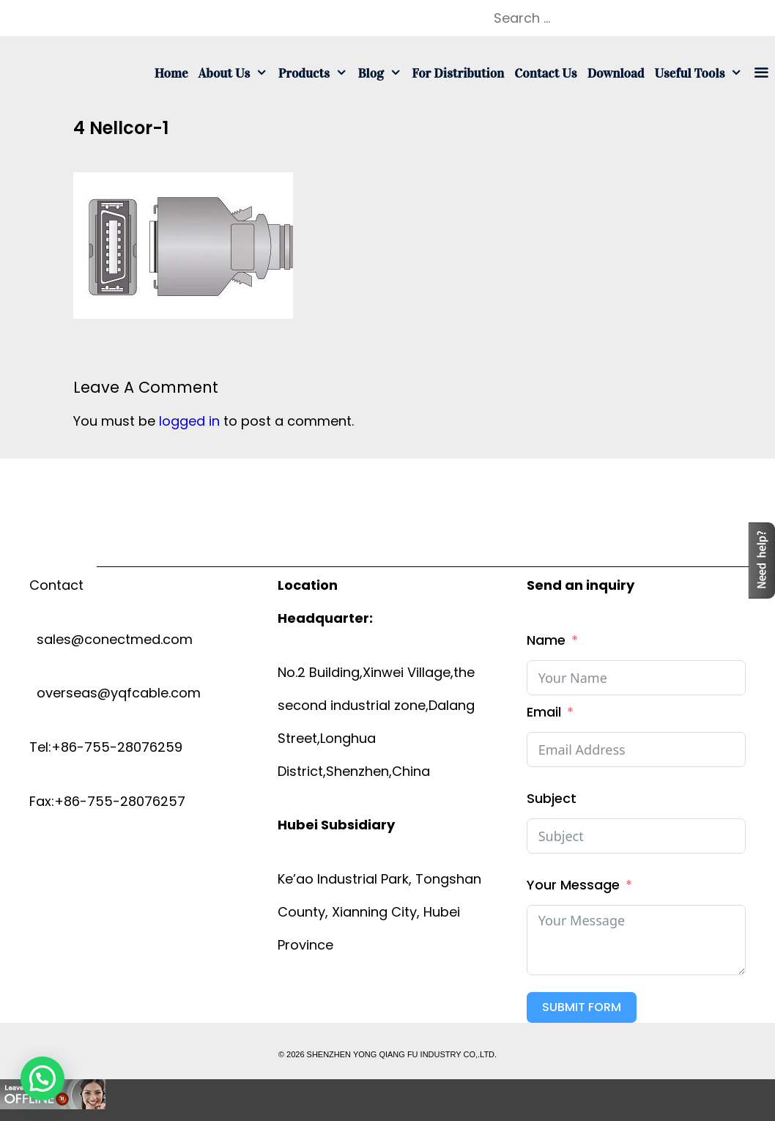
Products (315, 73)
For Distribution (458, 73)
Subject (551, 798)
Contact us (545, 73)
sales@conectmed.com (111, 639)
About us (236, 73)
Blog (382, 73)
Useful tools (701, 73)
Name (546, 640)
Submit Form (581, 1007)
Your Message (573, 885)
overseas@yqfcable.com (115, 693)
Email (544, 712)
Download (616, 73)
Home (171, 73)
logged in (189, 421)
